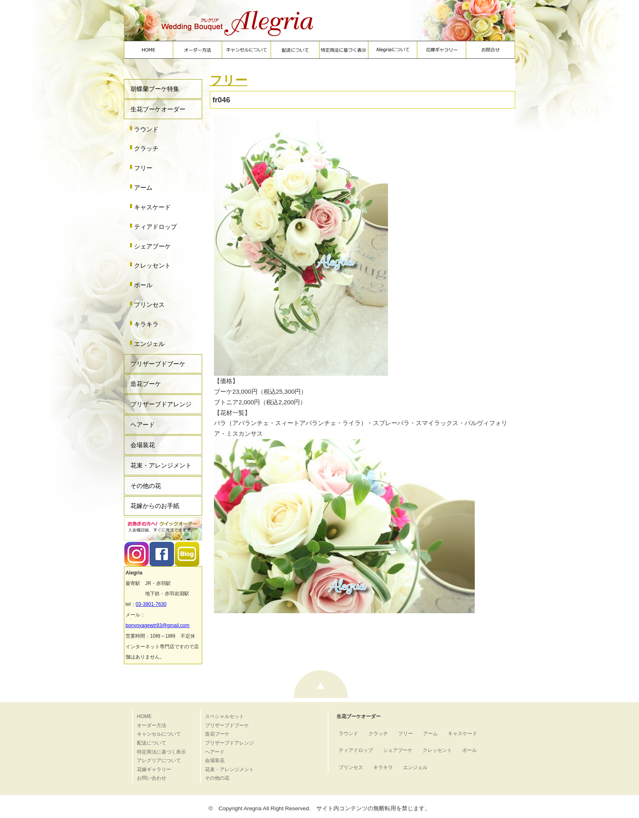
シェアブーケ (152, 246)
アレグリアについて (159, 760)
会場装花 (142, 444)
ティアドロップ (155, 226)
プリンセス (149, 304)
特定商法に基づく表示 (161, 752)
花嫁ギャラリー (154, 769)
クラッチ (146, 148)
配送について (151, 743)
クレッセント (152, 265)
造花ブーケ (145, 383)
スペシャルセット (224, 716)
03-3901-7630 (151, 604)
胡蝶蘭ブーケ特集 (154, 88)
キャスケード (152, 207)
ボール (143, 285)
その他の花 (145, 485)
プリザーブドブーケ (157, 363)
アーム (143, 187)
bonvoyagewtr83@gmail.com (157, 625)
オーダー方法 (151, 725)
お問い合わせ (151, 778)
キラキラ (146, 324)
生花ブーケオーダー (157, 109)
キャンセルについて (159, 734)
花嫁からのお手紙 (154, 505)
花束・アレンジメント (161, 465)
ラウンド (146, 129)
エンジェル (149, 343)
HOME (144, 716)
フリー (143, 167)
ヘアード (142, 424)
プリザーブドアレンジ (161, 404)
